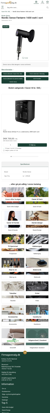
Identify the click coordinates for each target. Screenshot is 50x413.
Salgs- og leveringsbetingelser (11, 380)
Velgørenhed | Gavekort (37, 334)
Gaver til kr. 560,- (6, 11)
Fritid (37, 287)
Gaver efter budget (13, 193)
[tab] (18, 138)
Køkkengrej (37, 240)
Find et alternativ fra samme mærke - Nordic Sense (12, 80)
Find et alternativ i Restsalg (37, 74)
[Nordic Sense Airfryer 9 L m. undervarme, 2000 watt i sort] (13, 103)
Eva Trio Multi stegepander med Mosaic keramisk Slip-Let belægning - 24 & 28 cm (36, 115)
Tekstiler (13, 287)
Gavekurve (37, 310)
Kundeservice (6, 378)
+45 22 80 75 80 (7, 361)
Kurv (47, 2)
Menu (2, 7)
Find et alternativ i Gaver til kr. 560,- (12, 74)
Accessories (13, 310)
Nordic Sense (6, 15)
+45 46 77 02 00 (7, 355)
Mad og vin (12, 263)
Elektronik (37, 263)
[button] (25, 43)
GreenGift (13, 334)
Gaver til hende (13, 216)
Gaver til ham (37, 193)
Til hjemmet (13, 240)
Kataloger (5, 386)
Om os (4, 375)
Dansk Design (37, 216)
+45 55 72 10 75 (7, 347)
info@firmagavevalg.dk (9, 364)
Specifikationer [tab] (25, 150)
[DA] (9, 2)
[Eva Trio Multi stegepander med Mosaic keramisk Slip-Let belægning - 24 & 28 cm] (37, 103)
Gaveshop (5, 383)
